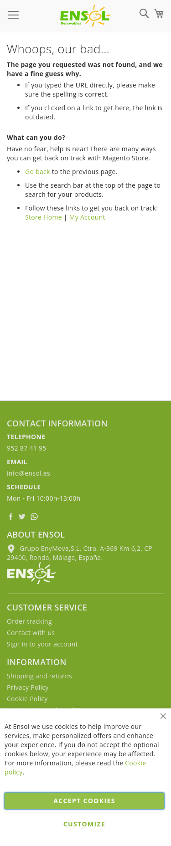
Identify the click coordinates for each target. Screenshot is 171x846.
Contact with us (31, 632)
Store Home (43, 217)
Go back (37, 171)
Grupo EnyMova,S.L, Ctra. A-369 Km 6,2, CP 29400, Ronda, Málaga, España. (79, 553)
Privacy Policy (28, 687)
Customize (84, 824)
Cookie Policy (27, 698)
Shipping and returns (39, 676)
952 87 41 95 (27, 448)
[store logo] (85, 15)
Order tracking (29, 621)
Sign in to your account (42, 644)
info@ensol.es (28, 473)
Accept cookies (84, 800)
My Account (87, 217)
